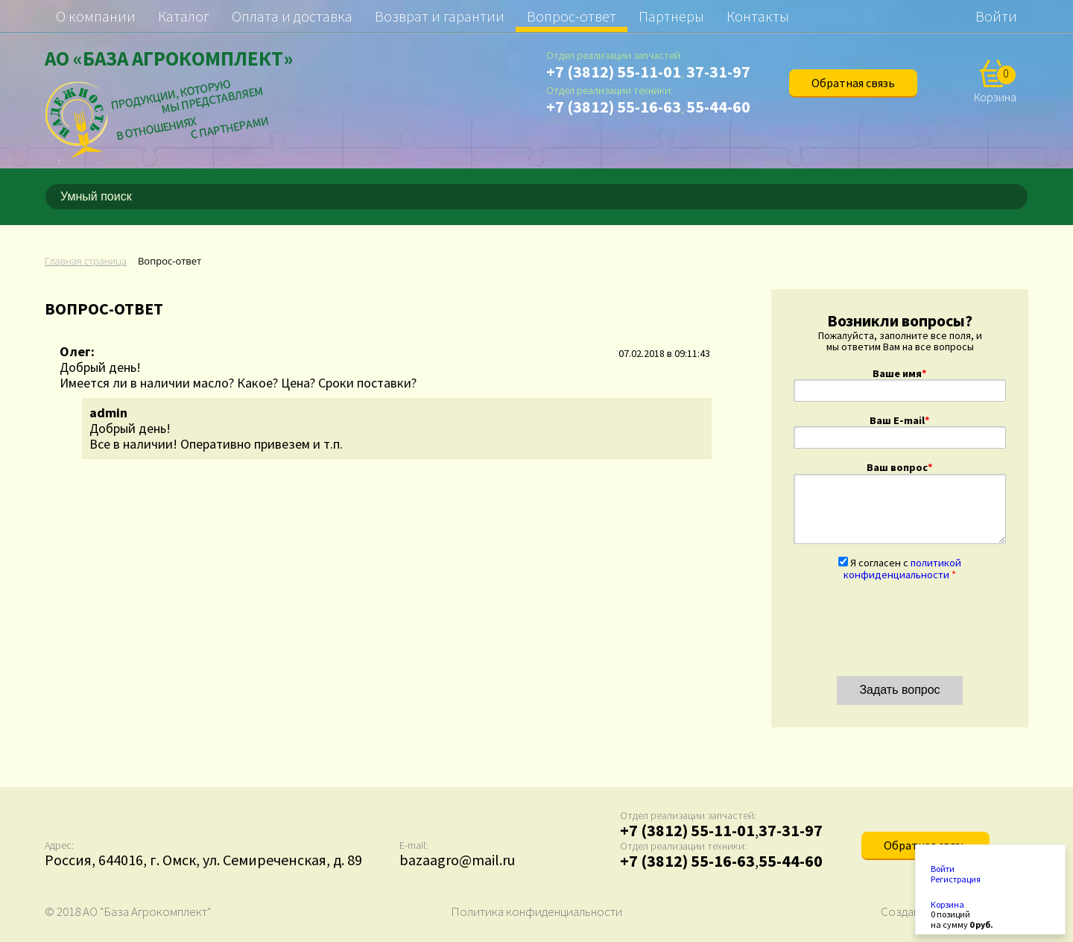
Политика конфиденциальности (536, 911)
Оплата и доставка (292, 16)
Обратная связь (853, 82)
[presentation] (907, 622)
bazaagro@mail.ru (457, 859)
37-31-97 (718, 71)
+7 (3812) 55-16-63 (613, 106)
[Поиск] (1019, 196)
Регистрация (956, 879)
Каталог (183, 16)
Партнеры (671, 16)
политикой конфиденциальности (902, 569)
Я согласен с (902, 569)
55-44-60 (718, 106)
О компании (96, 16)
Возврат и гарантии (439, 16)
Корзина (947, 905)
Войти (996, 16)
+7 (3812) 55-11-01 (613, 71)
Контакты (758, 16)
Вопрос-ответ (571, 16)
